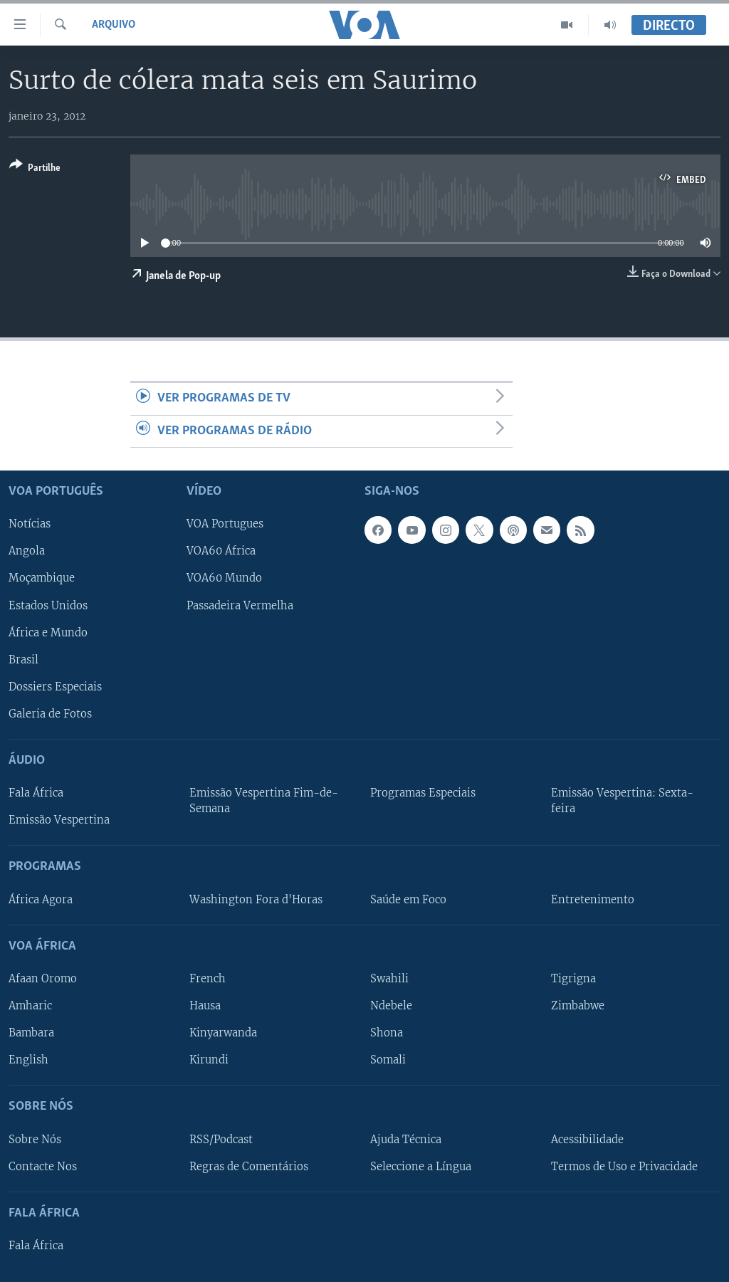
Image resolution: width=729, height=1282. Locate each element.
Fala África (36, 793)
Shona (386, 1032)
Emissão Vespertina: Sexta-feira (622, 801)
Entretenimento (592, 899)
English (28, 1060)
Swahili (389, 978)
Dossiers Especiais (55, 687)
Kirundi (209, 1060)
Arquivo (113, 25)
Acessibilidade (587, 1139)
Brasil (23, 659)
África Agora (41, 899)
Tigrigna (573, 978)
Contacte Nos (43, 1166)
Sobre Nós (35, 1139)
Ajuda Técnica (405, 1139)
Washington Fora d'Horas (255, 899)
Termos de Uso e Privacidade (624, 1166)
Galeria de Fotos (50, 714)
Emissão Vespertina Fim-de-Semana (263, 801)
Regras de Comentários (248, 1166)
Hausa (205, 1005)
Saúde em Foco (408, 899)
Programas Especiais (423, 793)
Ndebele (391, 1005)
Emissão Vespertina (59, 820)
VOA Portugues (225, 524)
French (207, 978)
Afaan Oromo (43, 978)
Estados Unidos (48, 605)
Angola (27, 551)
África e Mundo (48, 632)
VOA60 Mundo (224, 578)
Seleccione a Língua (420, 1166)
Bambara (31, 1032)
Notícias (30, 524)
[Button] (35, 169)
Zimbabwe (577, 1005)
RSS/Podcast (221, 1139)
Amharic (30, 1005)
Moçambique (42, 578)
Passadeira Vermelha (240, 605)
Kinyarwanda (223, 1032)
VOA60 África (221, 551)
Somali (388, 1060)
